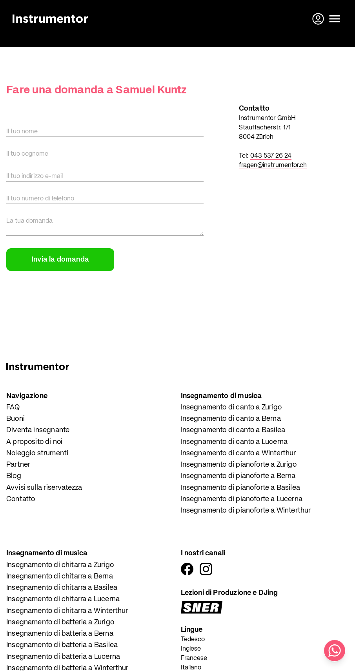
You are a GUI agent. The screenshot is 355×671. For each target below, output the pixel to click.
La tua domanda (29, 221)
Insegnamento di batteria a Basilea (62, 645)
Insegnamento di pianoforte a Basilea (240, 487)
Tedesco (193, 639)
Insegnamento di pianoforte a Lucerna (241, 499)
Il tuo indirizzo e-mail (34, 176)
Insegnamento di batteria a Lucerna (63, 656)
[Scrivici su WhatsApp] (335, 651)
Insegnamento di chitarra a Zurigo (60, 565)
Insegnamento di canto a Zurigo (231, 407)
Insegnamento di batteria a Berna (59, 633)
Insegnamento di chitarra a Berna (59, 576)
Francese (194, 658)
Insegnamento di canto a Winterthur (238, 453)
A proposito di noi (34, 442)
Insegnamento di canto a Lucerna (234, 442)
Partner (18, 464)
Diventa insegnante (37, 430)
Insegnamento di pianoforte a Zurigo (239, 464)
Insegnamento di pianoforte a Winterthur (246, 510)
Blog (13, 476)
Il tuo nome (22, 132)
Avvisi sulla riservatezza (44, 487)
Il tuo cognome (27, 154)
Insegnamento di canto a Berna (231, 418)
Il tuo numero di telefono (40, 199)
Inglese (191, 649)
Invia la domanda (60, 259)
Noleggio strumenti (37, 453)
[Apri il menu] (334, 19)
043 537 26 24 (270, 156)
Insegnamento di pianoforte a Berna (238, 476)
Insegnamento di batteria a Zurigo (60, 622)
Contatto (20, 499)
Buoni (15, 418)
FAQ (13, 407)
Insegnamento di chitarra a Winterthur (67, 611)
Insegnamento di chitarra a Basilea (61, 587)
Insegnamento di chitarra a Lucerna (63, 599)
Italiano (191, 668)
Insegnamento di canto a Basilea (233, 430)
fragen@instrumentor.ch (273, 165)
